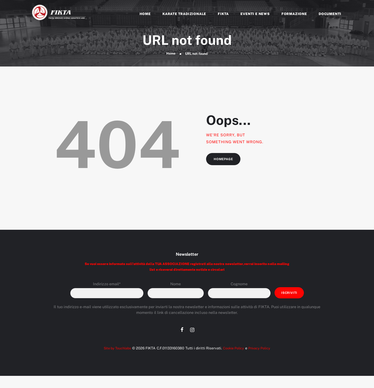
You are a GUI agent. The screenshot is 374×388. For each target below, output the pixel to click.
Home (171, 54)
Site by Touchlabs (116, 349)
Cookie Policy (234, 349)
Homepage (224, 159)
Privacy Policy (261, 349)
